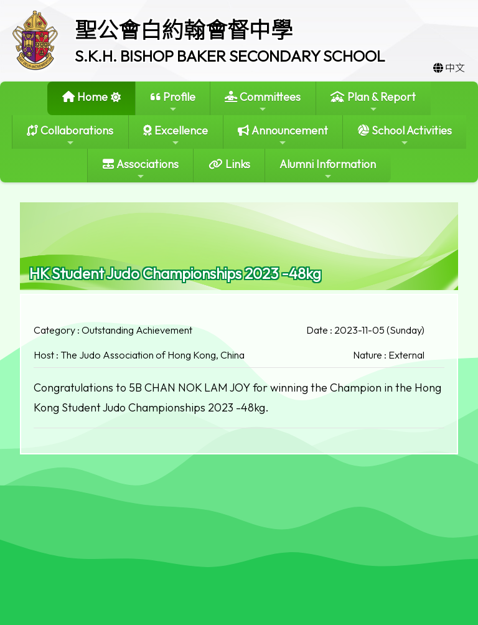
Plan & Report (373, 102)
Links (229, 164)
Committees (263, 102)
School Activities (405, 135)
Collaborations (70, 135)
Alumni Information (327, 169)
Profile (173, 102)
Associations (141, 169)
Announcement (283, 135)
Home (85, 97)
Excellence (175, 135)
